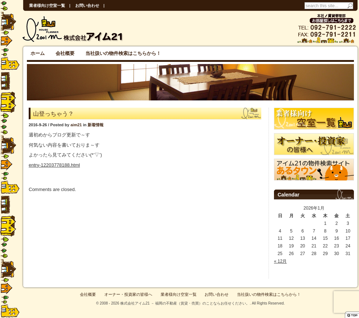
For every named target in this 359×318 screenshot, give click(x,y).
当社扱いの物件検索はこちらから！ (123, 53)
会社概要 (65, 53)
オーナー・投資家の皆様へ (128, 294)
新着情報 (96, 125)
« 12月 (280, 261)
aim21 (76, 125)
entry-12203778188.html (54, 165)
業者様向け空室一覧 (47, 5)
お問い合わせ (87, 5)
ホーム (38, 53)
